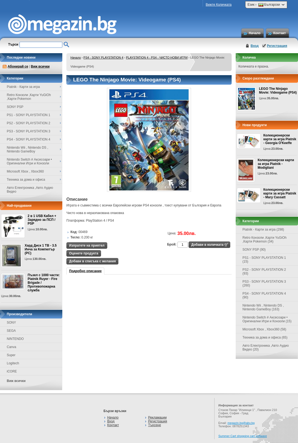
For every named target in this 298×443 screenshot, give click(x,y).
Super (11, 355)
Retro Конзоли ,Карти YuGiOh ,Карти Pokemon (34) (264, 239)
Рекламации (157, 417)
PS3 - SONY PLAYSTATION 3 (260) (264, 283)
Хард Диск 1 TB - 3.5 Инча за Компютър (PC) (41, 249)
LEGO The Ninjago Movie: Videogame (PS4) (278, 90)
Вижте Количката (218, 5)
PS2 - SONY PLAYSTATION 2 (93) (264, 271)
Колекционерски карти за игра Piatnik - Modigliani (276, 164)
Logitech (13, 363)
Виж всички (40, 66)
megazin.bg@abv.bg (241, 423)
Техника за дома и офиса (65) (264, 337)
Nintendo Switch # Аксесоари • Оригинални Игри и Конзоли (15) (266, 319)
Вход (255, 46)
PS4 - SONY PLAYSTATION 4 (103, 57)
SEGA (11, 331)
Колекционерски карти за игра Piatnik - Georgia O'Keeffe (279, 139)
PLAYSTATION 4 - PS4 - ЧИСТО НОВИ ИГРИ (156, 57)
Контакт (279, 33)
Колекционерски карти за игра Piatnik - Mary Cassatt (279, 193)
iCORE (12, 371)
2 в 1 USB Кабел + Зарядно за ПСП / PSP (42, 219)
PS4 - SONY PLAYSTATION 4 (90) (264, 295)
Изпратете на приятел (87, 245)
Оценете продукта (83, 253)
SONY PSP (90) (254, 249)
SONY (11, 322)
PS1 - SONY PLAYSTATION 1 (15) (264, 259)
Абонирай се (18, 66)
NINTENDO (15, 339)
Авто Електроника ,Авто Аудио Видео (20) (265, 347)
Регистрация (277, 46)
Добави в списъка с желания (92, 261)
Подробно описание (85, 271)
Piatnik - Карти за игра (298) (263, 229)
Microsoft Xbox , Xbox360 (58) (264, 329)
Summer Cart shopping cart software (242, 436)
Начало (254, 33)
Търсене (154, 425)
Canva (11, 347)
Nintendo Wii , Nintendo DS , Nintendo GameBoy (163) (263, 307)
